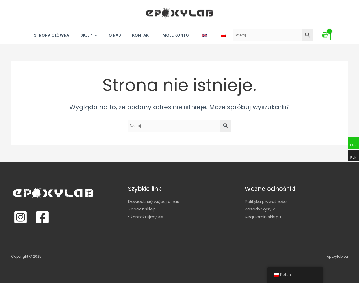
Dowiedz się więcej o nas (153, 201)
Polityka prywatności (266, 201)
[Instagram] (20, 217)
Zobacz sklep (142, 209)
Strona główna (51, 35)
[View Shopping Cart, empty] (325, 35)
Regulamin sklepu (263, 217)
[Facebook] (42, 217)
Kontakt (141, 35)
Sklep (86, 35)
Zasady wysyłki (260, 209)
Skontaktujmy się (145, 217)
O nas (115, 35)
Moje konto (175, 35)
